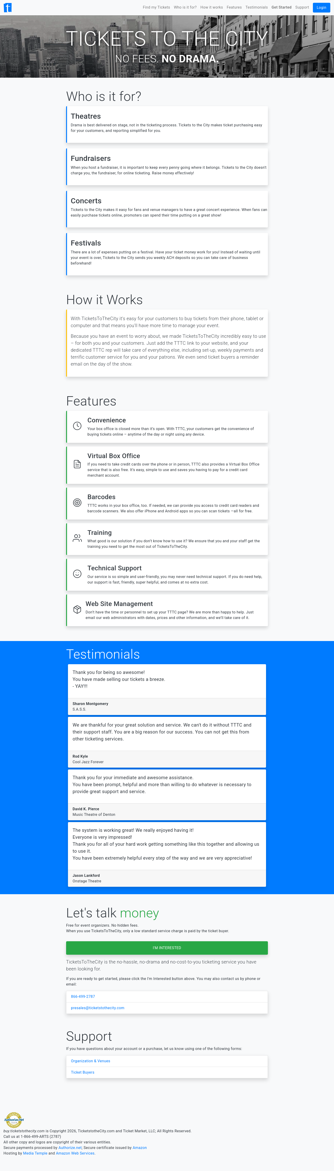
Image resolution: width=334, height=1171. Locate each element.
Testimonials (257, 7)
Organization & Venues (90, 1061)
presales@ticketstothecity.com (97, 1008)
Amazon (140, 1147)
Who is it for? (185, 7)
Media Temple (35, 1153)
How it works (211, 7)
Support (302, 7)
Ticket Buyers (82, 1072)
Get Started (282, 7)
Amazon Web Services (75, 1153)
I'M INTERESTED (167, 948)
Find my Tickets (156, 7)
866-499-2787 (83, 996)
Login (321, 7)
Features (234, 7)
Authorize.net (70, 1147)
